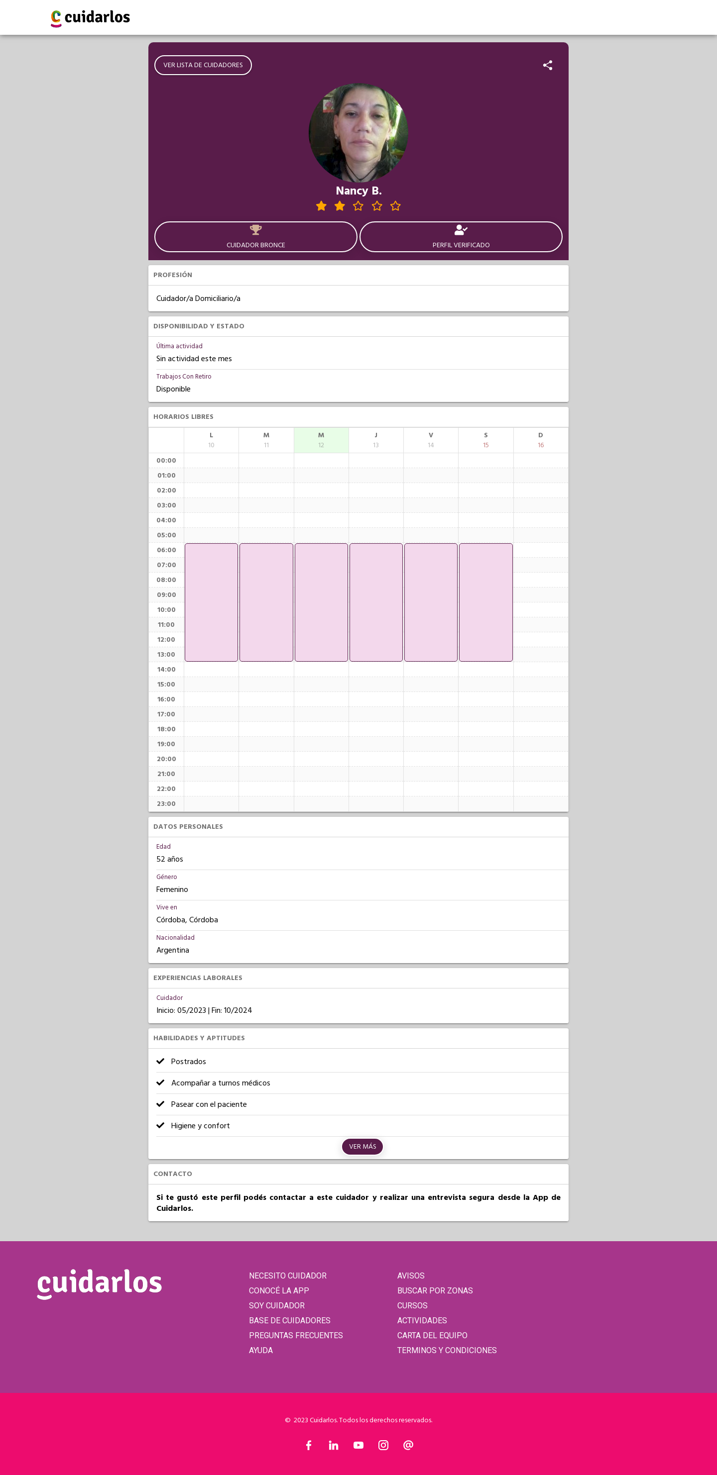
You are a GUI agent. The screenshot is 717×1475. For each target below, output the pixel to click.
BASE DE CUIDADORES (290, 1320)
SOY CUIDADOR (277, 1305)
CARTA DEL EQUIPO (432, 1335)
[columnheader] (211, 440)
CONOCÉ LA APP (279, 1290)
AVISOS (411, 1275)
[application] (211, 602)
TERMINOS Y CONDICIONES (447, 1350)
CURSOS (412, 1305)
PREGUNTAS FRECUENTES (296, 1335)
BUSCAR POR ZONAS (435, 1290)
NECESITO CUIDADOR (288, 1275)
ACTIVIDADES (422, 1320)
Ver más (362, 1147)
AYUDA (261, 1350)
